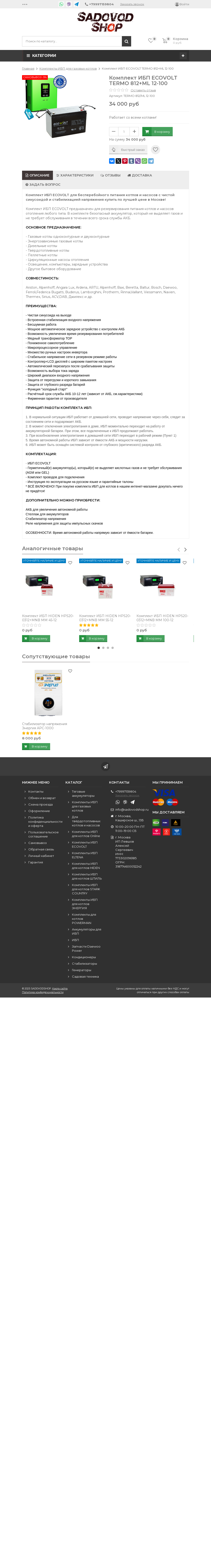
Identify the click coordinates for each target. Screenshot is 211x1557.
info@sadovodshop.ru (132, 809)
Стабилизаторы (84, 963)
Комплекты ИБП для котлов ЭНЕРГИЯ (85, 904)
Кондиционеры (84, 957)
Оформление (39, 811)
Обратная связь (41, 849)
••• (25, 4)
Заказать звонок (132, 4)
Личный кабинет (41, 856)
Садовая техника (85, 976)
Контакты (35, 791)
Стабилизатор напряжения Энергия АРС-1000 (44, 726)
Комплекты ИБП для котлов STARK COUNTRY (86, 889)
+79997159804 (125, 791)
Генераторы (81, 970)
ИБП (75, 940)
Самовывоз (37, 843)
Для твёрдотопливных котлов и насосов (86, 821)
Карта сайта (60, 988)
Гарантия (35, 862)
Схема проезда (40, 804)
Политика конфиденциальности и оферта (45, 822)
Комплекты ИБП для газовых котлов (85, 806)
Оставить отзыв (143, 90)
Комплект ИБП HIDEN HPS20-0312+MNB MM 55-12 (105, 618)
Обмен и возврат (42, 798)
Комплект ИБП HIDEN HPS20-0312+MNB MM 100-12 (162, 618)
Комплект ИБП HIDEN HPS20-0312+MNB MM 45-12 (48, 618)
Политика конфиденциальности (43, 992)
